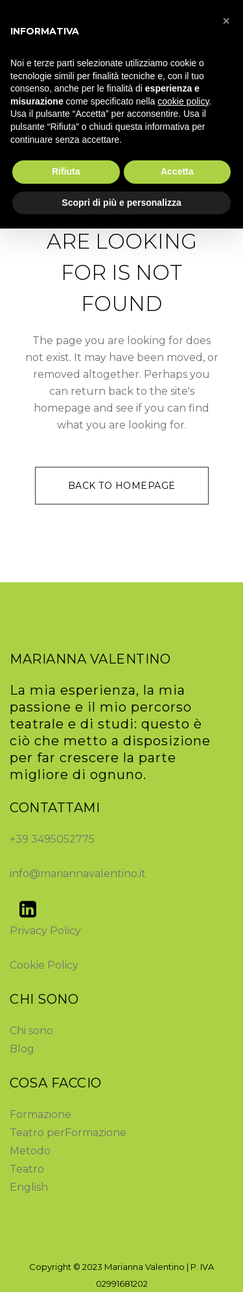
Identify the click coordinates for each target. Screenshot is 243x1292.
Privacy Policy (45, 931)
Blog (22, 1049)
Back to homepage (122, 485)
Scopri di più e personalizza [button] (121, 202)
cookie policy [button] (183, 101)
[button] (226, 20)
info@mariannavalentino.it (78, 873)
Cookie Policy (44, 965)
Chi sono (31, 1031)
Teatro (27, 1169)
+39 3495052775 (52, 839)
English (29, 1187)
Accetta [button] (177, 171)
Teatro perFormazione (68, 1132)
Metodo (30, 1151)
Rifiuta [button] (66, 171)
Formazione (40, 1114)
